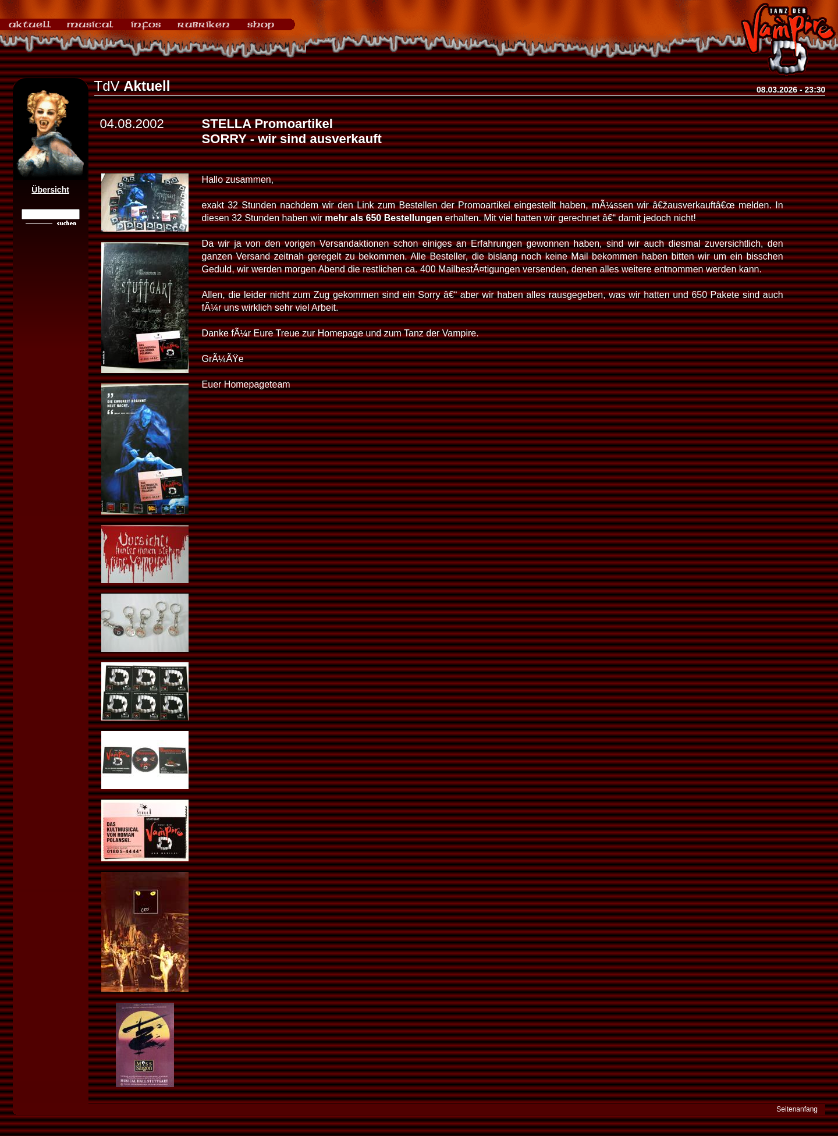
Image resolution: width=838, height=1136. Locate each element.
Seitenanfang (797, 1109)
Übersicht (50, 189)
